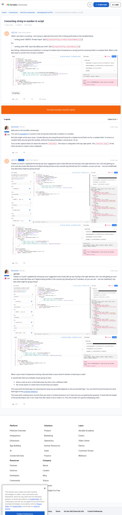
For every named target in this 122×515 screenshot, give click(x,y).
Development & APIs (45, 12)
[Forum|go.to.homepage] (17, 4)
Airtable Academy (86, 430)
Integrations (15, 435)
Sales (46, 450)
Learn (80, 425)
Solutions (48, 425)
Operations (49, 440)
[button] (2, 5)
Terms (58, 511)
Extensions (14, 440)
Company (47, 460)
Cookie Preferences (95, 511)
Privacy (49, 511)
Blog (45, 475)
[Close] (44, 496)
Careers (46, 470)
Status (46, 480)
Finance (47, 455)
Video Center (83, 440)
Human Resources (52, 445)
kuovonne (15, 127)
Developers (14, 475)
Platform (14, 425)
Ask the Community (27, 12)
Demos (81, 445)
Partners (13, 465)
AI (11, 450)
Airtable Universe (17, 490)
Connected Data (17, 455)
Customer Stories (86, 450)
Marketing (48, 435)
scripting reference (30, 391)
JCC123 (14, 32)
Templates (14, 485)
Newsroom (47, 485)
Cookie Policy (34, 507)
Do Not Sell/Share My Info (74, 511)
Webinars (82, 455)
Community (13, 12)
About (45, 465)
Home (4, 12)
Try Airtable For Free (51, 490)
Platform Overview (18, 430)
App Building (15, 445)
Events (81, 435)
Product (47, 430)
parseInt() (24, 134)
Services (13, 470)
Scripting (15, 93)
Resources (14, 460)
